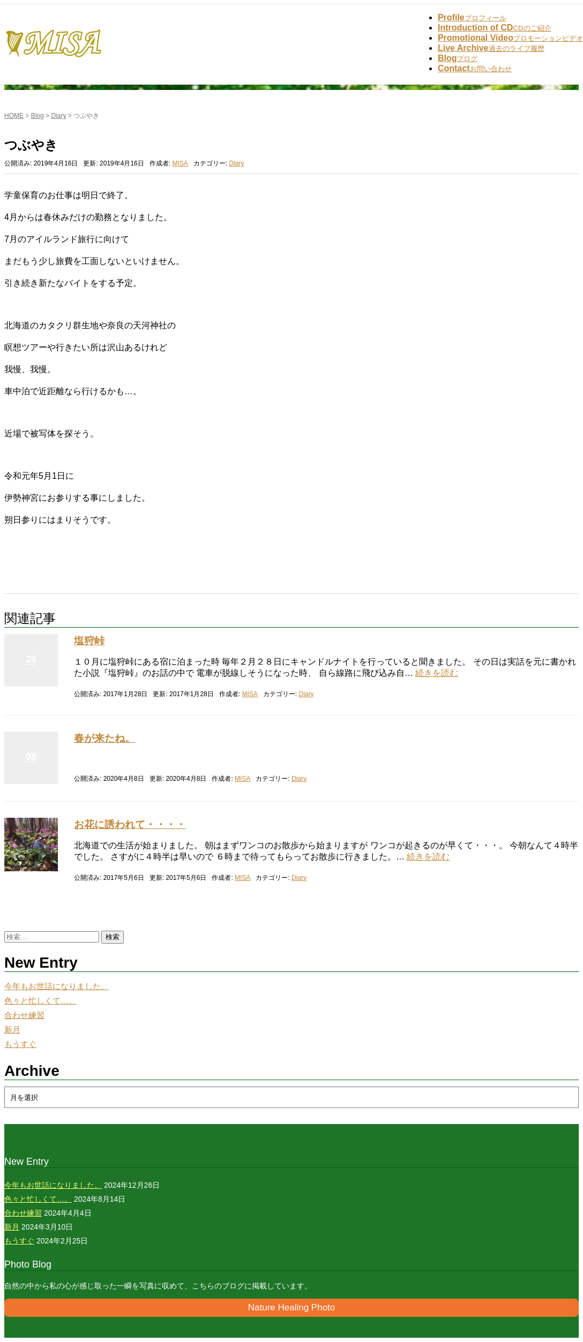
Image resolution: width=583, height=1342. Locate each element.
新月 (12, 1030)
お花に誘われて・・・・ (130, 824)
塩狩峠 (89, 640)
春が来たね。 (104, 738)
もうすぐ (20, 1044)
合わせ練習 (24, 1015)
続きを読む (436, 672)
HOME (14, 115)
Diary (58, 115)
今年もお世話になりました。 (56, 986)
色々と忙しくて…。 (40, 1001)
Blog (37, 115)
